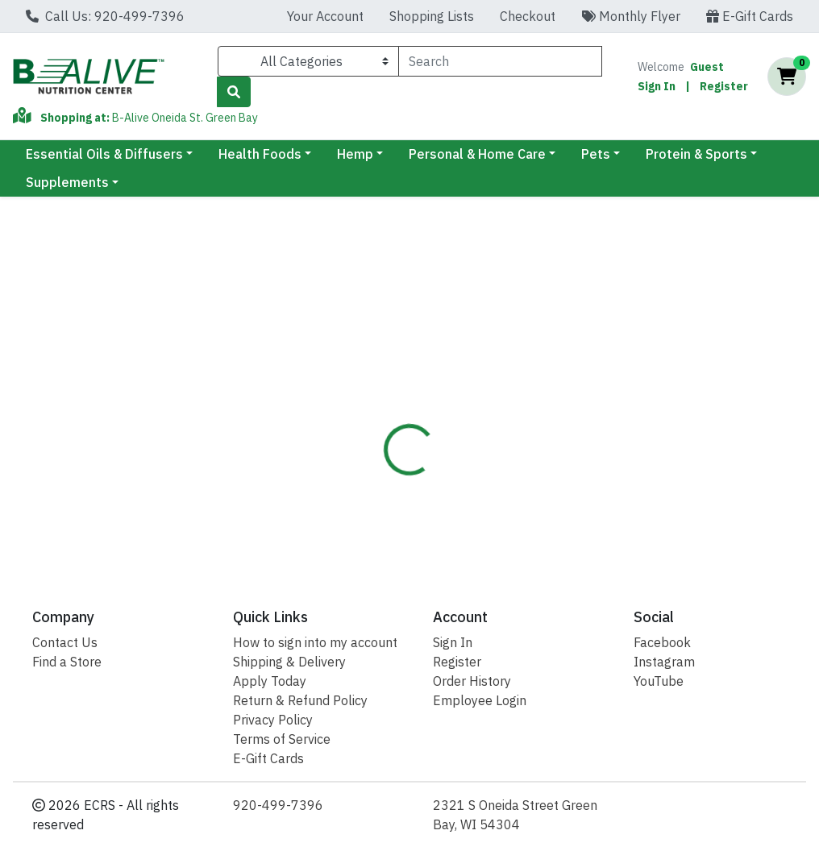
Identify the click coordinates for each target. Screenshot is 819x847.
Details (387, 371)
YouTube (659, 681)
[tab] (387, 371)
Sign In (657, 86)
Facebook (662, 642)
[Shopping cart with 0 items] (786, 76)
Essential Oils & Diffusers (104, 154)
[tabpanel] (580, 472)
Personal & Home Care (477, 154)
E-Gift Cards (749, 16)
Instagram (664, 662)
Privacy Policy (273, 720)
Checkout (527, 16)
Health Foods (259, 154)
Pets (595, 154)
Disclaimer (465, 371)
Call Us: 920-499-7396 (105, 16)
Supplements (67, 182)
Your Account (325, 16)
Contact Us (65, 642)
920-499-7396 (278, 805)
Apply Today (269, 681)
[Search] (500, 61)
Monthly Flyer (630, 16)
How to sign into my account (315, 642)
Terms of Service (282, 739)
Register (724, 86)
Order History (472, 681)
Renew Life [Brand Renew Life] (532, 449)
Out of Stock (718, 284)
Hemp (355, 154)
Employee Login (479, 700)
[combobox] (500, 61)
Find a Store (67, 662)
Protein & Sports (696, 154)
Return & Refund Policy (300, 700)
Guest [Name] (707, 67)
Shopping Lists (431, 16)
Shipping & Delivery (289, 662)
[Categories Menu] (308, 61)
